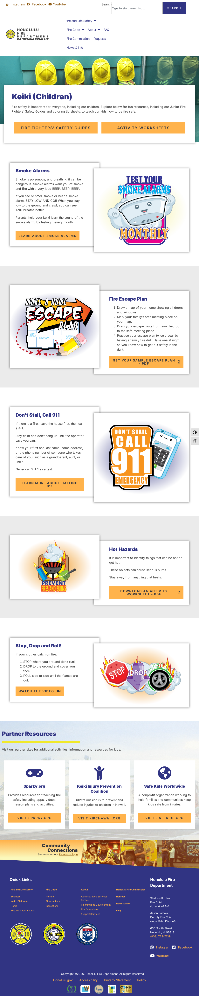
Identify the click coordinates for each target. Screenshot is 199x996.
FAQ (106, 30)
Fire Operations (89, 909)
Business (15, 896)
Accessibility (88, 980)
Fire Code (75, 29)
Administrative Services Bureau (94, 898)
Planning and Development (96, 904)
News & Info (74, 47)
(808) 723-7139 (160, 936)
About (94, 29)
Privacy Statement (117, 980)
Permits (50, 896)
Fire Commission (78, 39)
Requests (99, 39)
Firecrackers (53, 901)
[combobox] (137, 8)
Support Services (90, 914)
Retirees (121, 896)
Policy (141, 980)
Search (106, 4)
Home (14, 905)
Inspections (52, 905)
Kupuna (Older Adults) (23, 910)
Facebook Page (68, 854)
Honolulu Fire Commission (130, 889)
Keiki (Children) (19, 901)
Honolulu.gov (63, 980)
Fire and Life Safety (80, 20)
